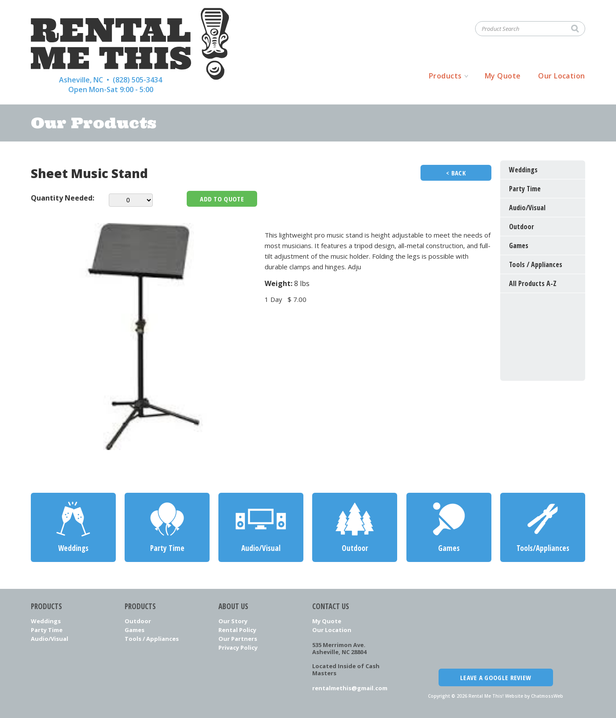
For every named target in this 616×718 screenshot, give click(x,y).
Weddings (46, 621)
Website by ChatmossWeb (534, 696)
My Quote (503, 76)
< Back (456, 172)
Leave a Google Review (495, 677)
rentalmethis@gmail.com (349, 688)
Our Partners (237, 639)
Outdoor (138, 621)
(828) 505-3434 (137, 80)
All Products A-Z (533, 283)
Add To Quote (222, 198)
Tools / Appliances (152, 639)
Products (445, 76)
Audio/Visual (49, 639)
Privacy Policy (238, 647)
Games (134, 630)
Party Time (47, 630)
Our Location (561, 76)
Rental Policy (237, 630)
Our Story (232, 621)
